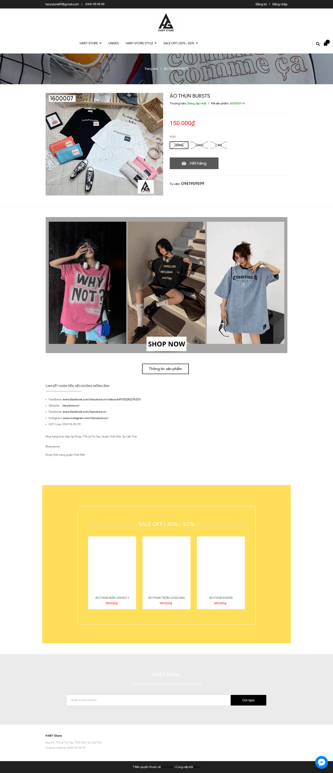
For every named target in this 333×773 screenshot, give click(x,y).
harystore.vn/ (71, 405)
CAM (218, 145)
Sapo (197, 767)
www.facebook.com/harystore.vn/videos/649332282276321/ (102, 399)
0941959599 (192, 183)
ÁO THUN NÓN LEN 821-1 (112, 598)
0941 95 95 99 (94, 4)
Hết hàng (198, 163)
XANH (199, 145)
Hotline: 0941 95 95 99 (71, 748)
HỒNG (179, 145)
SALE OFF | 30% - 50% (166, 524)
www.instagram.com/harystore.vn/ (86, 418)
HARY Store (53, 736)
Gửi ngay (248, 700)
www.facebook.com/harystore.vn (84, 412)
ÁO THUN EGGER (221, 598)
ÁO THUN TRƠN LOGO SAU (166, 598)
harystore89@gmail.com (62, 4)
